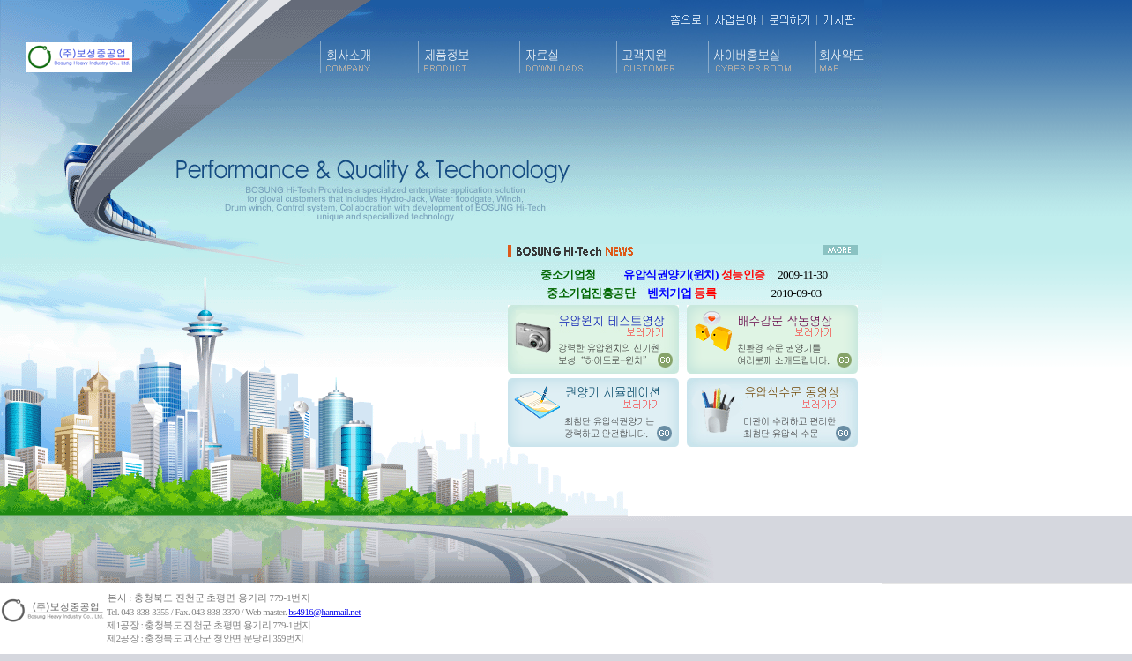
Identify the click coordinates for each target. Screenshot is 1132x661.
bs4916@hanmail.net (324, 612)
